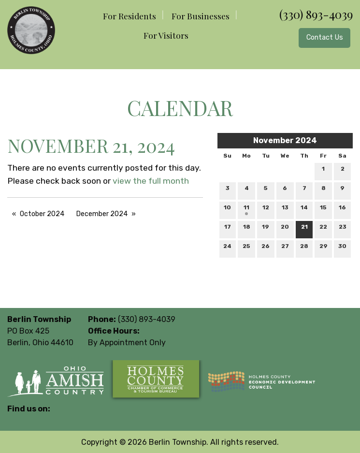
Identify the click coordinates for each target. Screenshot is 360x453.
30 (342, 248)
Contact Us (324, 37)
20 (285, 228)
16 (342, 209)
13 (285, 209)
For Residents (129, 15)
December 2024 (102, 214)
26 (265, 248)
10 (227, 209)
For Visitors (166, 35)
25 (246, 248)
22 (323, 228)
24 (227, 248)
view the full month (151, 181)
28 (304, 248)
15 (323, 209)
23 (342, 228)
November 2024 (285, 140)
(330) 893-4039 (316, 14)
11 (246, 209)
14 (304, 209)
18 (246, 228)
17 (227, 228)
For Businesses (201, 15)
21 (304, 228)
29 (323, 248)
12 (265, 209)
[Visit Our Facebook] (15, 420)
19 (265, 228)
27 (285, 248)
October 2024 (42, 214)
